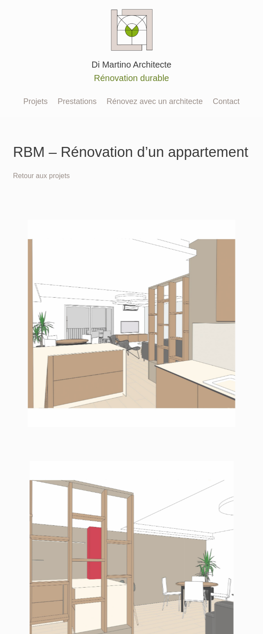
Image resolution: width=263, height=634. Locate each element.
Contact (226, 101)
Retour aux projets (41, 175)
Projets (35, 101)
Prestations (77, 101)
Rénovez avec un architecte (155, 101)
